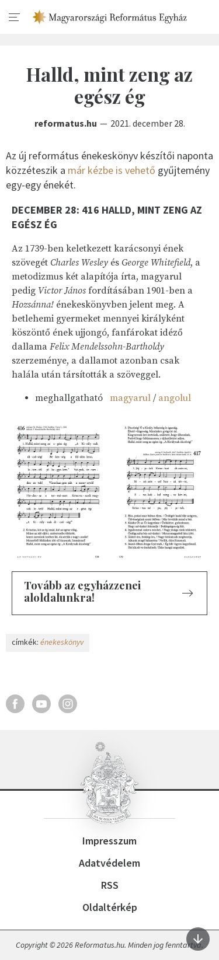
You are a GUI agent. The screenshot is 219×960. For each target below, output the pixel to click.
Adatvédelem (109, 863)
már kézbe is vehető (111, 170)
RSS (110, 885)
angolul (174, 398)
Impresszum (109, 840)
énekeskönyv (62, 642)
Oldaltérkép (109, 907)
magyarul (130, 398)
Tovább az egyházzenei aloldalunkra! (82, 591)
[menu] (14, 17)
